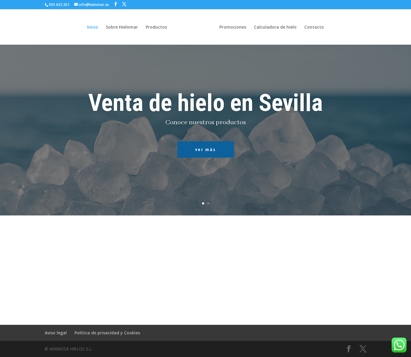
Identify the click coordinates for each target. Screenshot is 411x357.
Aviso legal (56, 333)
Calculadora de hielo (275, 27)
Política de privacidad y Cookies (107, 333)
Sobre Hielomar (122, 27)
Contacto (314, 27)
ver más (205, 149)
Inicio (92, 27)
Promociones (232, 27)
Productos (156, 27)
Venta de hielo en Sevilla (205, 103)
